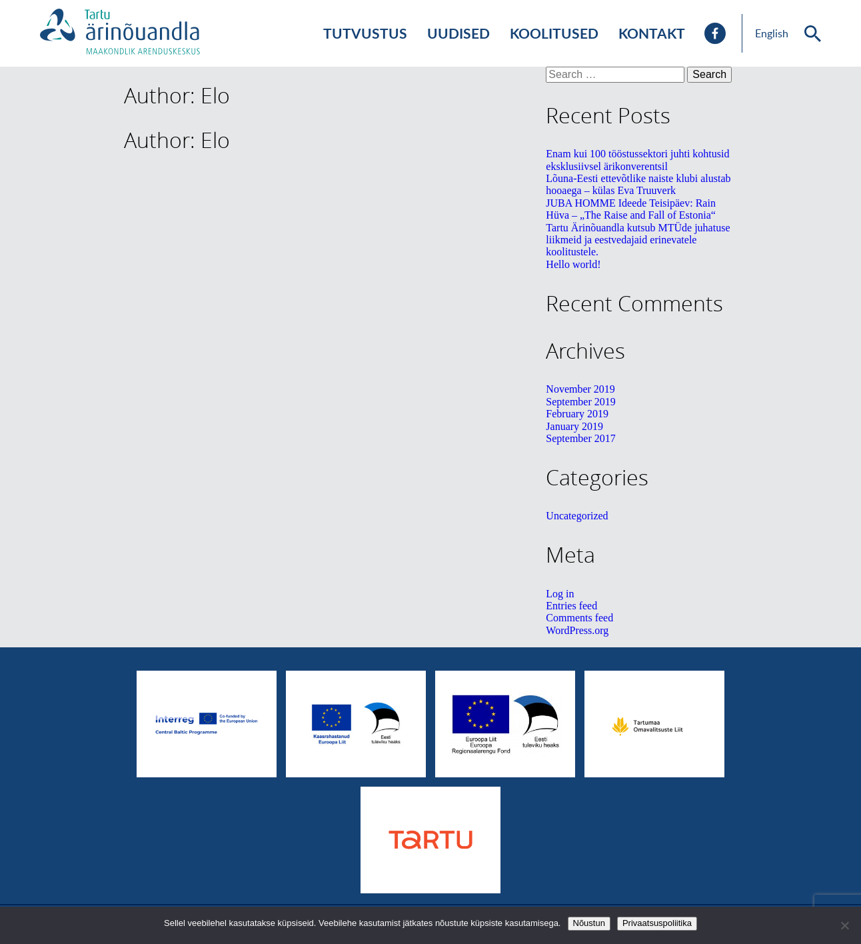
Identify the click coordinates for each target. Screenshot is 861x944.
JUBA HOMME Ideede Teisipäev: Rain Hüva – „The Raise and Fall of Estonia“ (631, 209)
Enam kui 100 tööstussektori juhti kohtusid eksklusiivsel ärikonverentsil (637, 159)
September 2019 (580, 401)
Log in (560, 593)
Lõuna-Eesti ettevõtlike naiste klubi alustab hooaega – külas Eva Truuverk (638, 184)
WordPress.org (577, 630)
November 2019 (580, 389)
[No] (844, 925)
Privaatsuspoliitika (657, 923)
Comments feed (579, 617)
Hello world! (573, 264)
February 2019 (577, 413)
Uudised (458, 33)
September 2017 (580, 438)
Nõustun (589, 923)
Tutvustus (365, 33)
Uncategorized (577, 515)
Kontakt (651, 33)
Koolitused (554, 33)
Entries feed (571, 605)
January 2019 (574, 426)
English (771, 33)
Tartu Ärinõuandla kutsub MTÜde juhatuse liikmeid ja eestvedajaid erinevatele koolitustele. (638, 240)
